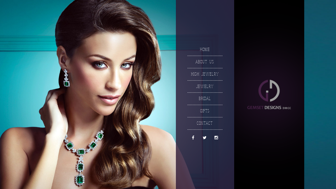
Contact (205, 123)
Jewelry (204, 86)
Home (205, 49)
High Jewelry (205, 74)
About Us (204, 61)
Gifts (204, 110)
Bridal (205, 98)
